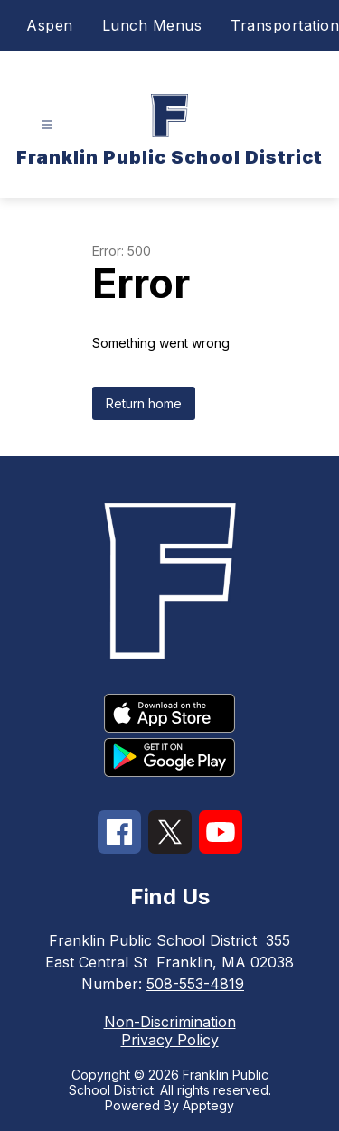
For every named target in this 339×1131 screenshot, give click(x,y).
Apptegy (208, 1105)
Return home (144, 403)
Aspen (49, 25)
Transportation (285, 25)
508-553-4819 (195, 984)
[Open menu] (46, 125)
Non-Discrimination (170, 1022)
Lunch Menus (152, 25)
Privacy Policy (170, 1040)
